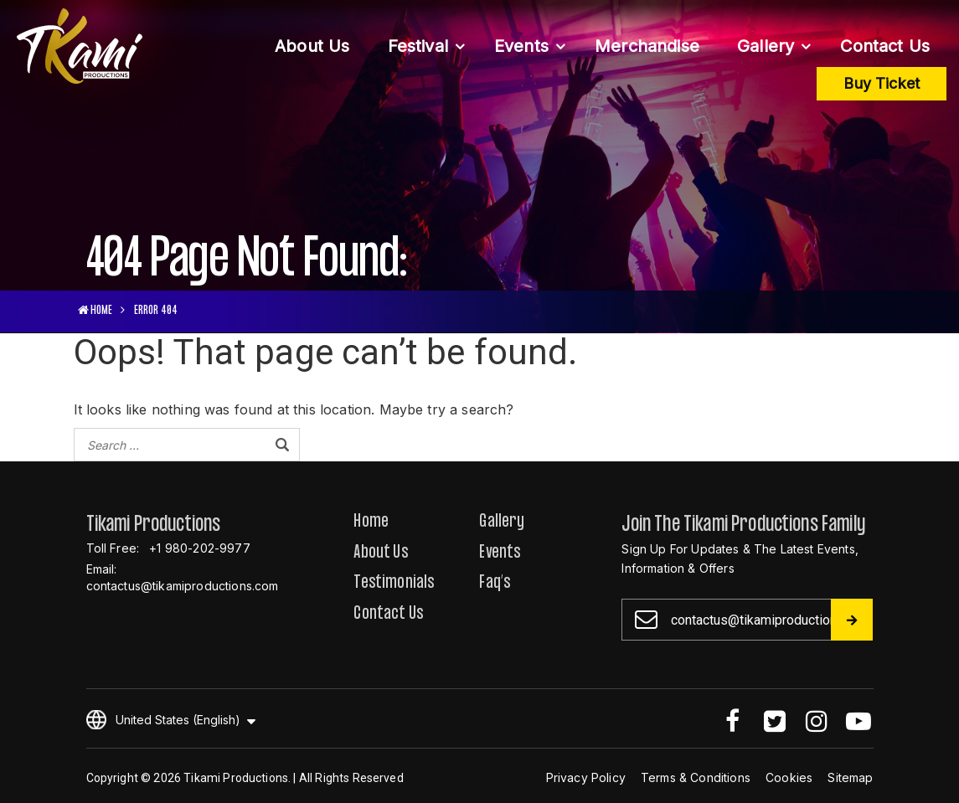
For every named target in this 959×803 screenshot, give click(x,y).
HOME (95, 311)
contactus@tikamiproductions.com (182, 586)
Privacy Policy (586, 777)
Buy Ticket (881, 83)
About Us (312, 46)
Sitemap (850, 777)
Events (521, 46)
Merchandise (647, 46)
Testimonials (394, 584)
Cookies (789, 777)
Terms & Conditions (695, 777)
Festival (418, 46)
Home (371, 522)
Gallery (765, 46)
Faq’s (495, 584)
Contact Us (885, 46)
